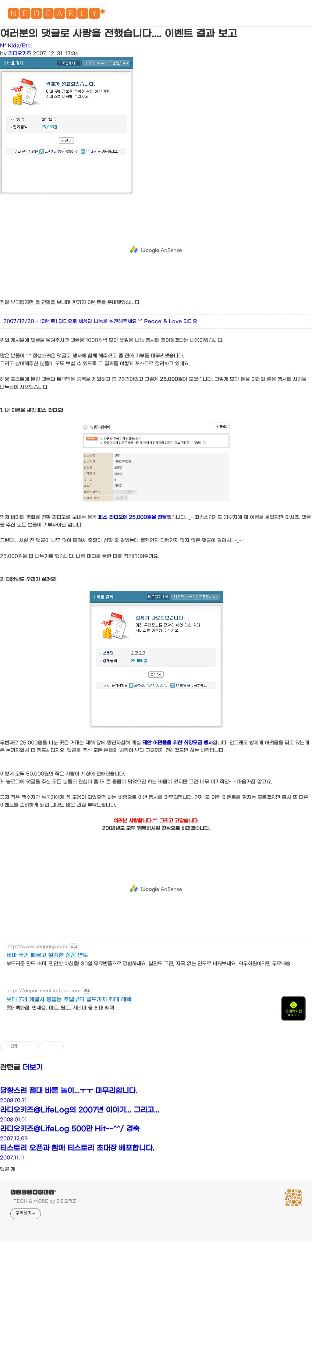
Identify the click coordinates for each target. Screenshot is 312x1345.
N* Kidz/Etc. (16, 45)
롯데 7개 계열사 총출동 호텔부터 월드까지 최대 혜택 (68, 999)
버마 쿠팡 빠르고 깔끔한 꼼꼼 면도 (47, 955)
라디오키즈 (19, 53)
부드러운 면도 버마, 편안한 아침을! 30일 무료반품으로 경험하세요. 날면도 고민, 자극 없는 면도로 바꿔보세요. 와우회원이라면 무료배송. (149, 964)
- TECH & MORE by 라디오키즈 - (45, 1201)
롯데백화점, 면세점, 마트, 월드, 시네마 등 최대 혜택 (60, 1008)
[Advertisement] (156, 250)
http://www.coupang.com (36, 946)
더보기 (33, 1067)
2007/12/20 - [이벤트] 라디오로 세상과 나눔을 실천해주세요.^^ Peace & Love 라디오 (100, 321)
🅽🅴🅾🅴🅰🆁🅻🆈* (56, 15)
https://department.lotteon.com (43, 990)
